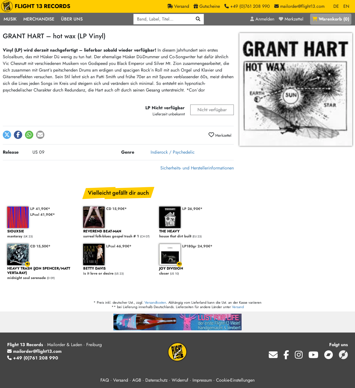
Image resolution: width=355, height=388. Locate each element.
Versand (238, 307)
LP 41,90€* (40, 208)
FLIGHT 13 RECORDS (37, 6)
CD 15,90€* (116, 208)
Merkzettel (220, 135)
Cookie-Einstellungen (235, 380)
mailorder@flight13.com (34, 351)
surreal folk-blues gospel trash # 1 (118, 234)
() (330, 19)
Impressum (202, 380)
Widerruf (180, 380)
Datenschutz (156, 380)
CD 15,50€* (40, 246)
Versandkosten (155, 302)
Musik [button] (10, 19)
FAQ (104, 380)
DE (336, 6)
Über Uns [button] (72, 19)
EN (346, 6)
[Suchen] (198, 19)
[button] (7, 135)
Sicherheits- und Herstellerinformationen (197, 168)
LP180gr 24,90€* (197, 246)
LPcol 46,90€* (118, 246)
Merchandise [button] (38, 19)
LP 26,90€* (192, 208)
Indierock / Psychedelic (173, 152)
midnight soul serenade (42, 273)
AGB (136, 380)
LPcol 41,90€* (42, 214)
